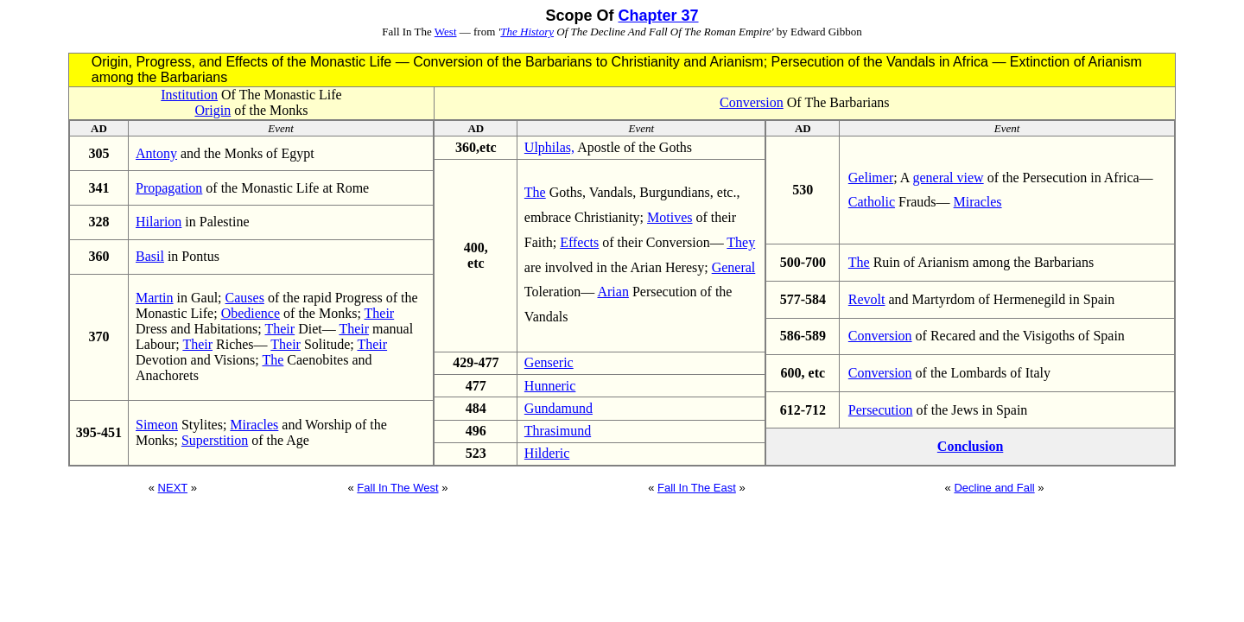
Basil (150, 256)
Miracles (254, 424)
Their (380, 313)
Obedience (250, 313)
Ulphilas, (549, 147)
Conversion (752, 102)
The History (527, 31)
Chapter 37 (658, 15)
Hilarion (158, 221)
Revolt (866, 299)
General (734, 267)
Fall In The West (397, 487)
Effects (579, 242)
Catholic (871, 201)
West (446, 31)
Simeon (157, 424)
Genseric (549, 362)
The (272, 359)
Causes (244, 297)
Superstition (214, 440)
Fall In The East (696, 487)
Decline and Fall (994, 487)
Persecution (880, 410)
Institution (189, 94)
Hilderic (546, 453)
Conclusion (970, 446)
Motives (669, 217)
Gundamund (558, 408)
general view (947, 177)
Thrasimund (557, 430)
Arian (612, 291)
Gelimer (870, 177)
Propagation (169, 188)
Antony (156, 153)
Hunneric (550, 385)
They (741, 242)
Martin (155, 297)
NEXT (172, 487)
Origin (212, 110)
